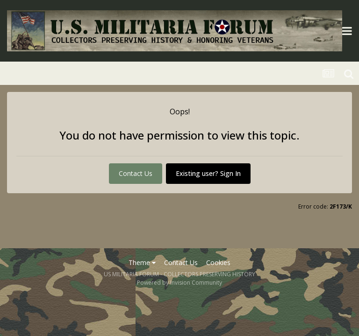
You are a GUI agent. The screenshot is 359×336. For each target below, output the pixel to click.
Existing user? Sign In (208, 173)
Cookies (218, 262)
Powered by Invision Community (179, 283)
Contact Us (135, 173)
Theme (142, 262)
